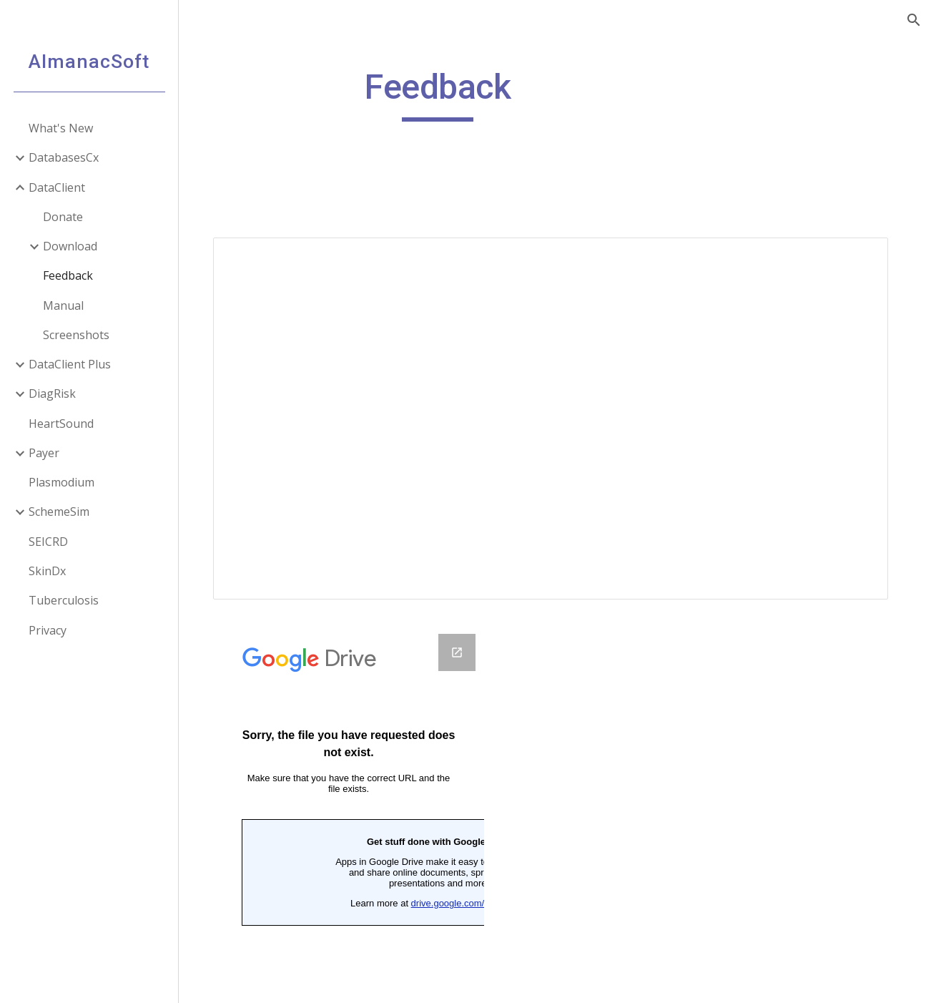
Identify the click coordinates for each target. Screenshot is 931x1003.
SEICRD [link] (48, 541)
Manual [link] (63, 305)
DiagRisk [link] (52, 393)
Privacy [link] (47, 630)
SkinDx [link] (47, 571)
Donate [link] (63, 217)
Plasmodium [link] (61, 482)
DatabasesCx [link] (64, 157)
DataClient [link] (57, 187)
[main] (444, 93)
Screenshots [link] (76, 335)
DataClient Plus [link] (70, 364)
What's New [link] (61, 128)
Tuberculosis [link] (64, 600)
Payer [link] (44, 453)
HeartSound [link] (61, 423)
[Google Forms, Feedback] (355, 807)
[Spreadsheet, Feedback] (555, 415)
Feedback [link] (68, 275)
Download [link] (70, 246)
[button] (914, 20)
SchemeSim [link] (59, 511)
